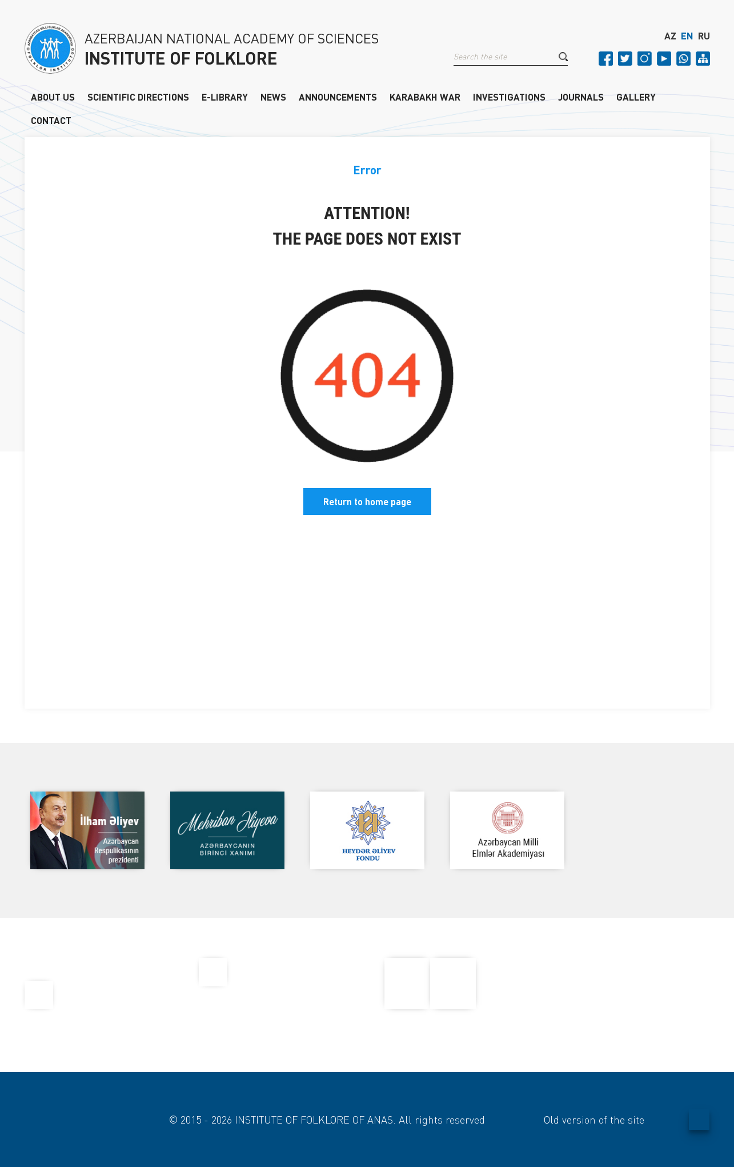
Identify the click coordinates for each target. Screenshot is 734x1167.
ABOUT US (53, 96)
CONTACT (51, 120)
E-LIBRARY (225, 96)
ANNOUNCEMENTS (338, 96)
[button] (563, 56)
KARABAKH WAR (425, 96)
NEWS (273, 96)
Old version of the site (594, 1119)
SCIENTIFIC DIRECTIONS (138, 96)
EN (687, 36)
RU (704, 36)
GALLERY (636, 96)
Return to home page (367, 501)
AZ (670, 36)
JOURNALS (581, 96)
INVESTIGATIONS (509, 96)
